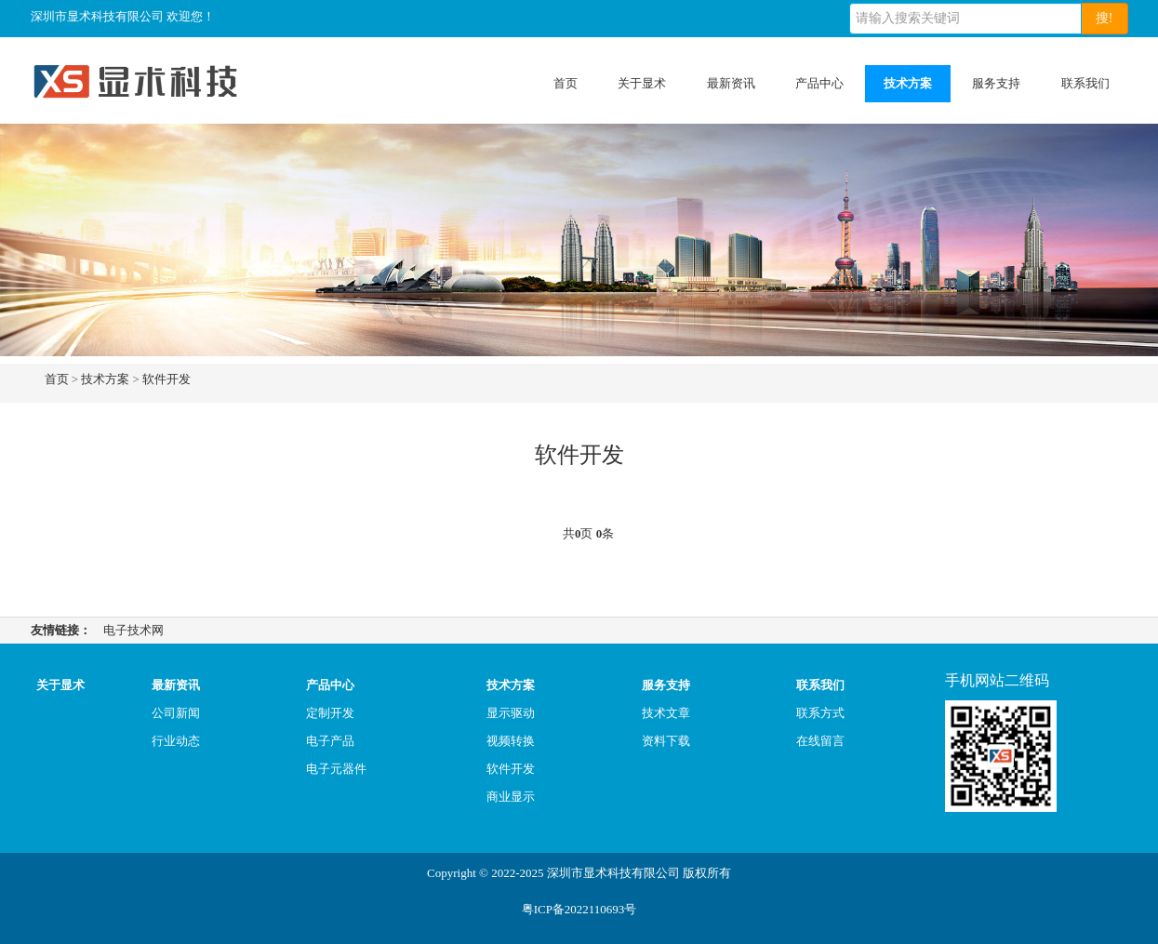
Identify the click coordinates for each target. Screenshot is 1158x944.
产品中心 (819, 83)
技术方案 (908, 83)
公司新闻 (176, 713)
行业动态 (176, 741)
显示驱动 (510, 713)
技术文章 (666, 713)
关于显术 (642, 83)
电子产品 (330, 741)
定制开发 (330, 713)
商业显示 (510, 797)
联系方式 (820, 713)
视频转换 (510, 741)
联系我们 (1085, 83)
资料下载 (666, 741)
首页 (565, 83)
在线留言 (820, 741)
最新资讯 (731, 83)
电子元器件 (336, 769)
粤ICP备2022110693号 (579, 909)
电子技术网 (133, 630)
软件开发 (166, 379)
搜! (1104, 18)
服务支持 (996, 83)
